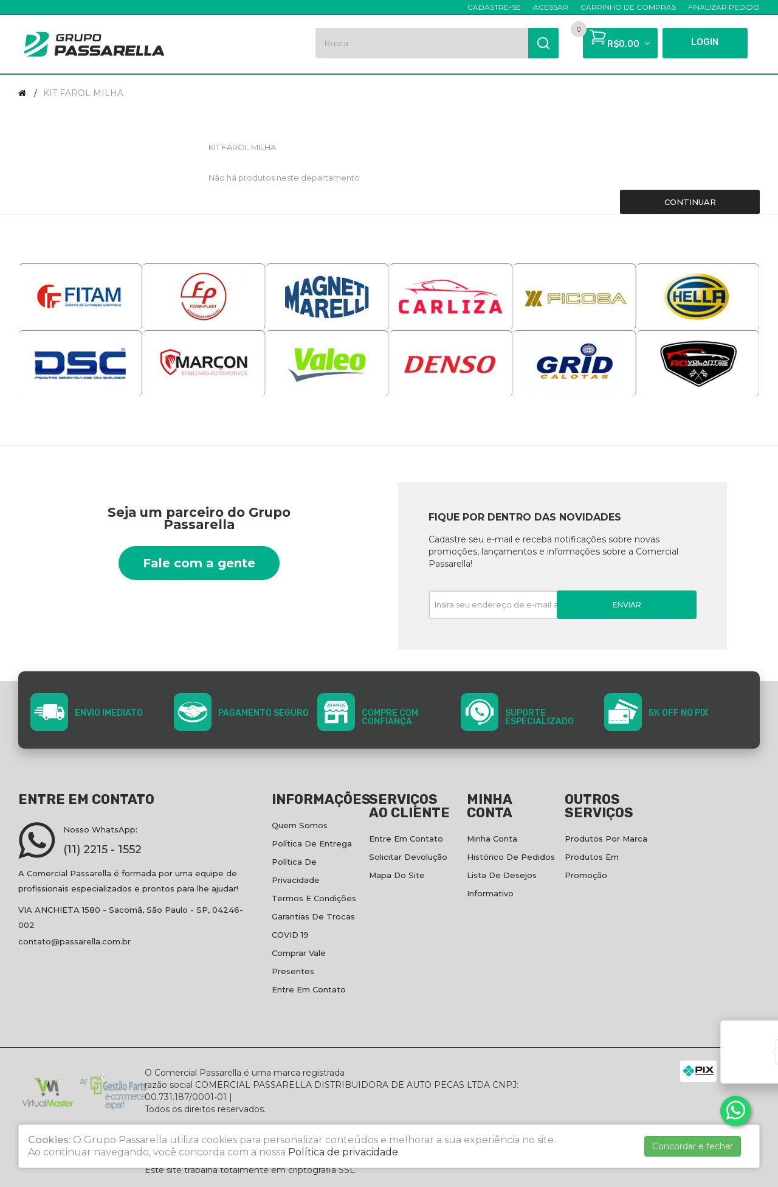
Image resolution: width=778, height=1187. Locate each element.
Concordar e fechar (692, 1146)
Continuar (690, 202)
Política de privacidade (343, 1152)
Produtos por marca (606, 838)
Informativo (490, 893)
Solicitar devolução (408, 857)
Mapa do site (397, 875)
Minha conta (492, 838)
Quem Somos (300, 825)
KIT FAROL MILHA (83, 93)
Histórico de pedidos (511, 857)
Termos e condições (314, 898)
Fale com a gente (199, 563)
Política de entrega (312, 843)
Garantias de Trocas (313, 916)
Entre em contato (309, 989)
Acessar (550, 7)
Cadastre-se (494, 7)
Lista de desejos (502, 875)
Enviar (627, 604)
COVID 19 (290, 935)
